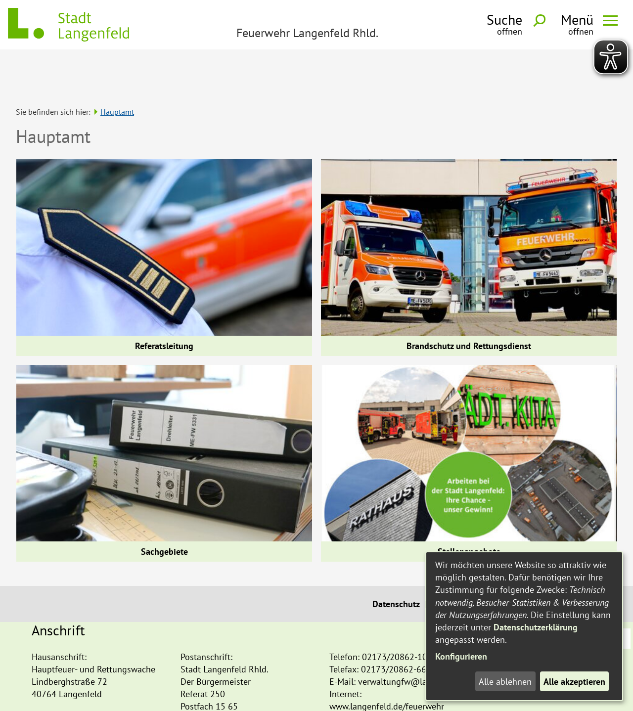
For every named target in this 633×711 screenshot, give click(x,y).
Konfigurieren (461, 656)
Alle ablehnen (505, 681)
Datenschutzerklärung (536, 627)
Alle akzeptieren (574, 681)
